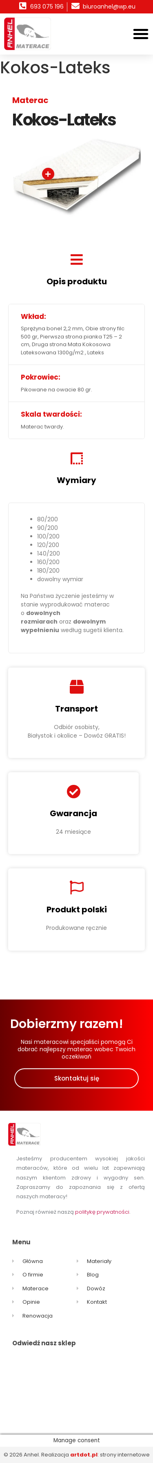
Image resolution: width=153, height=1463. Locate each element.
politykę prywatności (102, 1212)
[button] (141, 34)
